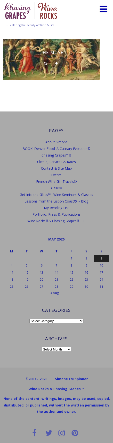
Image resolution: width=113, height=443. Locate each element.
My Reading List (56, 207)
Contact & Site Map (56, 168)
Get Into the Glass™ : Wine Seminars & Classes (56, 194)
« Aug (54, 292)
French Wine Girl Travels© (56, 181)
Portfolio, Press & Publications (56, 214)
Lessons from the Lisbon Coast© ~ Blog (56, 201)
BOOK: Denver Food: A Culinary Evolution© (56, 148)
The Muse (51, 52)
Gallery (56, 188)
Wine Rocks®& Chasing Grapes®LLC (56, 221)
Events (56, 175)
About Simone (56, 142)
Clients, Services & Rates (56, 161)
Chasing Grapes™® (56, 155)
